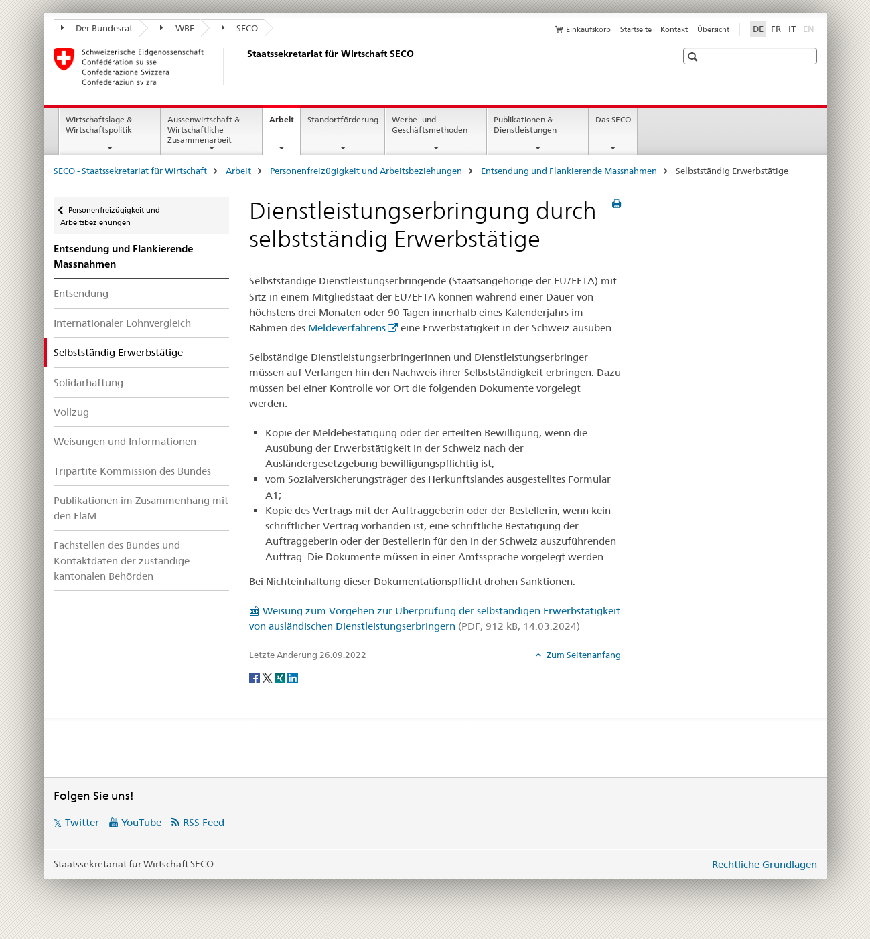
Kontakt (674, 29)
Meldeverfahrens (347, 327)
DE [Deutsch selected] (758, 28)
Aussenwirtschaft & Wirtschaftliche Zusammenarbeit (203, 129)
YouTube (141, 822)
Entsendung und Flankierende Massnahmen (569, 170)
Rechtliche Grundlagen (764, 864)
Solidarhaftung (88, 382)
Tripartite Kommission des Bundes (132, 470)
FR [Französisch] (776, 28)
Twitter (82, 822)
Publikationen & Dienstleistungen (525, 124)
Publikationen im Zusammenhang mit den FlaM (141, 508)
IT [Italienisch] (792, 28)
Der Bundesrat (97, 28)
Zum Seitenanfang (583, 654)
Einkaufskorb (588, 29)
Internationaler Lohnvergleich (122, 323)
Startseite (636, 29)
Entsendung (81, 293)
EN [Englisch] (810, 28)
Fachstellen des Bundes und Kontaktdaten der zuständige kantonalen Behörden (122, 560)
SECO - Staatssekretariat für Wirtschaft (130, 170)
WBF (177, 28)
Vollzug (71, 412)
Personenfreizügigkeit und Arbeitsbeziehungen (366, 170)
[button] (694, 56)
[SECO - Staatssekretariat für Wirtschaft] (244, 66)
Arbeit (284, 124)
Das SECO (613, 119)
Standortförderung (342, 119)
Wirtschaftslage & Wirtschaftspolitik (99, 124)
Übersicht (713, 29)
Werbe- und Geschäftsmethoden (429, 124)
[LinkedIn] (292, 676)
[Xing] (281, 676)
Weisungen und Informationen (125, 441)
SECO (240, 28)
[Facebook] (255, 676)
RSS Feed (203, 822)
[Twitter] (268, 676)
